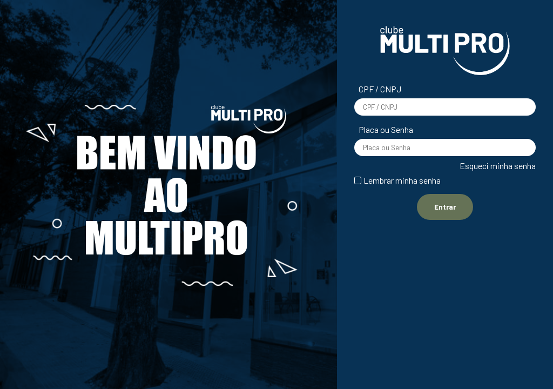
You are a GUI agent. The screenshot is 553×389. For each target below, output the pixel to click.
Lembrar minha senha (402, 180)
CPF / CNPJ (380, 89)
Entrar (445, 207)
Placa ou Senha (386, 129)
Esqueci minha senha (498, 165)
